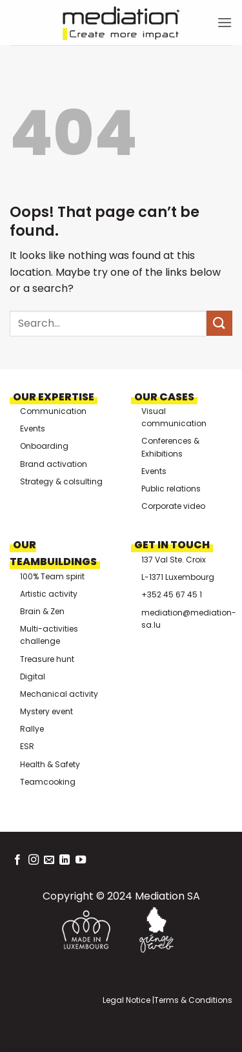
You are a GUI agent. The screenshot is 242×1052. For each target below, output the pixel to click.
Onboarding (44, 445)
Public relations (171, 488)
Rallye (32, 728)
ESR (27, 746)
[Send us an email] (49, 860)
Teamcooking (48, 781)
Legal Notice (126, 1000)
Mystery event (46, 711)
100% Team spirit (52, 576)
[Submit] (219, 323)
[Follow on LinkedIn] (64, 860)
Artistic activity (48, 593)
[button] (224, 22)
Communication (53, 411)
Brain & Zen (42, 611)
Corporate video (173, 505)
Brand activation (53, 464)
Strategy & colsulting (61, 481)
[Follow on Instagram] (33, 860)
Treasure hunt (47, 659)
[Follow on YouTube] (81, 860)
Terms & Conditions (193, 1000)
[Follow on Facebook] (17, 860)
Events (32, 428)
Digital (32, 676)
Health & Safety (50, 764)
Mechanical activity (59, 693)
